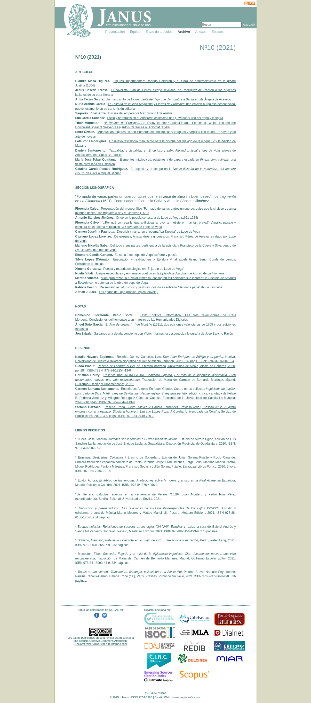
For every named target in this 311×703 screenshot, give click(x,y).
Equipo (135, 32)
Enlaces (218, 32)
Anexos (200, 32)
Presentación (115, 32)
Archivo (184, 32)
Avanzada (249, 24)
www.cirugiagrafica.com (187, 697)
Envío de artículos (159, 32)
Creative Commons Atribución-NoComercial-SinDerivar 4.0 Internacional (101, 642)
